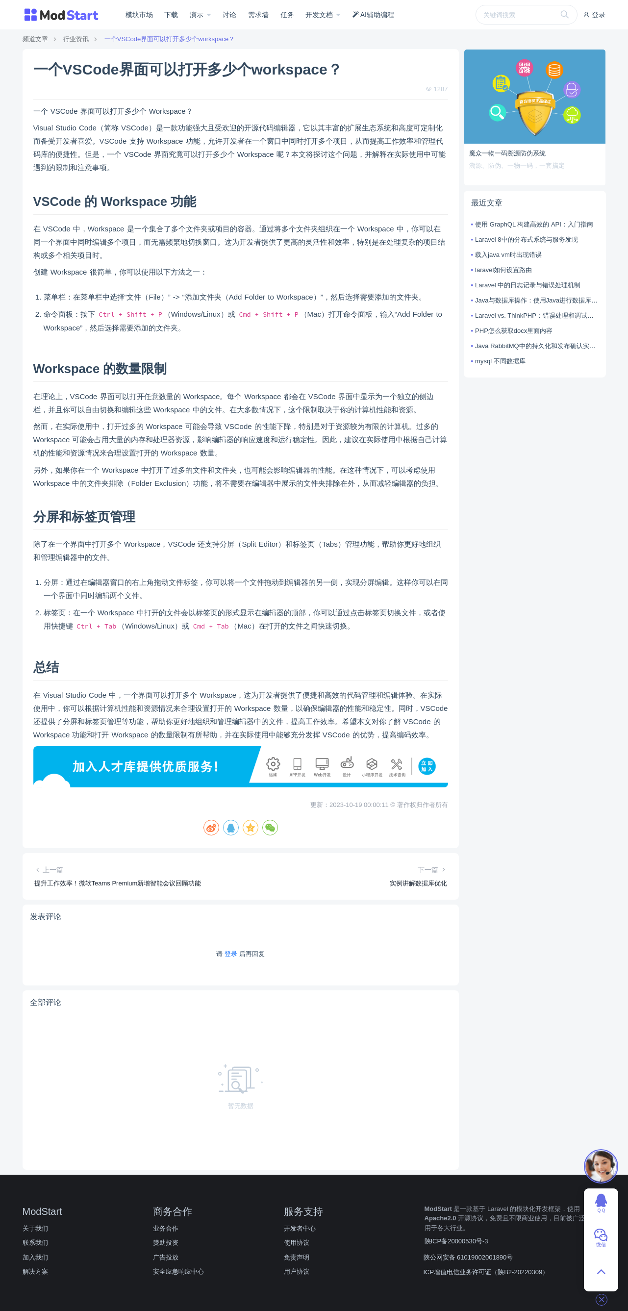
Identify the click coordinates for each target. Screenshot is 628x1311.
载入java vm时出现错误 (508, 254)
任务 (287, 15)
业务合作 (165, 1228)
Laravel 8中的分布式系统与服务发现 (526, 239)
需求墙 (258, 15)
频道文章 (35, 39)
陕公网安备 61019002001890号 (468, 1257)
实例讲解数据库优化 (418, 883)
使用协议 (296, 1242)
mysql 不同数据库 (500, 361)
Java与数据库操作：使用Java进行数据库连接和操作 (536, 300)
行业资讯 (76, 39)
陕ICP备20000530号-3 (456, 1241)
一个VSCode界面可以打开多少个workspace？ (169, 39)
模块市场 (139, 15)
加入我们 (35, 1257)
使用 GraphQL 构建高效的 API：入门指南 (534, 224)
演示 (197, 15)
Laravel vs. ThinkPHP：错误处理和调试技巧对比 (536, 315)
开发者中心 (300, 1228)
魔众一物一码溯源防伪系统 (507, 153)
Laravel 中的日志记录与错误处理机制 (527, 285)
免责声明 (296, 1257)
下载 (171, 15)
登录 (594, 15)
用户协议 (296, 1271)
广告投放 (165, 1257)
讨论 (229, 15)
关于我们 (35, 1228)
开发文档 (320, 15)
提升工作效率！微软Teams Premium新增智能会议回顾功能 (117, 883)
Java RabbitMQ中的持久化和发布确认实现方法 (536, 346)
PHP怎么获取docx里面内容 (514, 330)
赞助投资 (165, 1242)
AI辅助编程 (373, 15)
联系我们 (35, 1242)
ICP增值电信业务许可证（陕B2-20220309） (486, 1272)
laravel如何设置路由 (503, 270)
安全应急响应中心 (178, 1271)
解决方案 (35, 1271)
